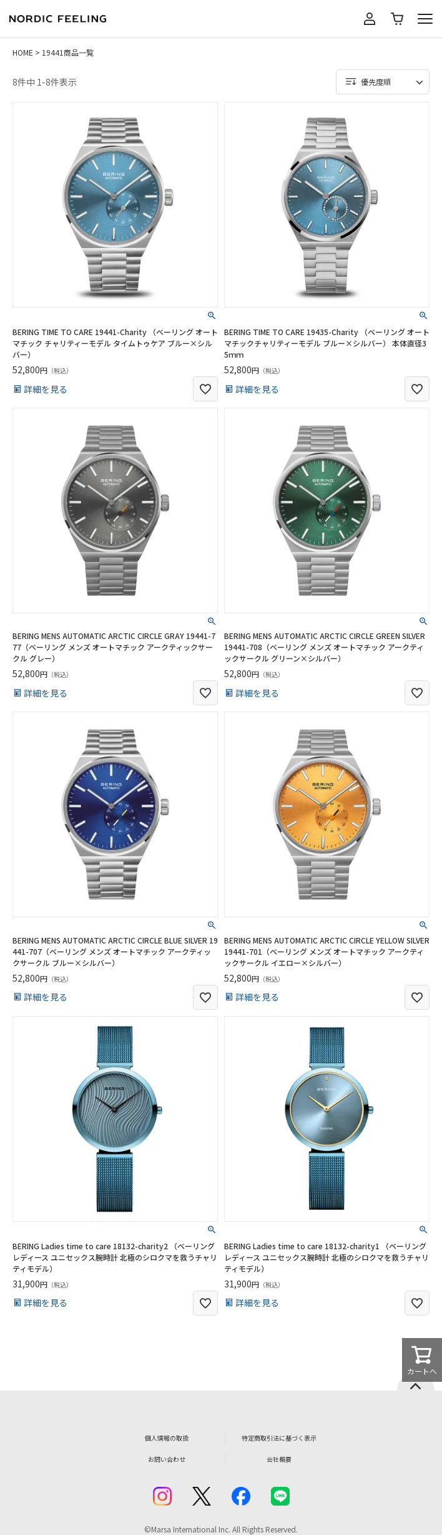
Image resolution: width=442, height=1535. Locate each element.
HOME (22, 52)
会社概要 (279, 1459)
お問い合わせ (166, 1459)
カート (397, 19)
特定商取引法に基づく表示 (279, 1437)
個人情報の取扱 (167, 1437)
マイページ (369, 19)
